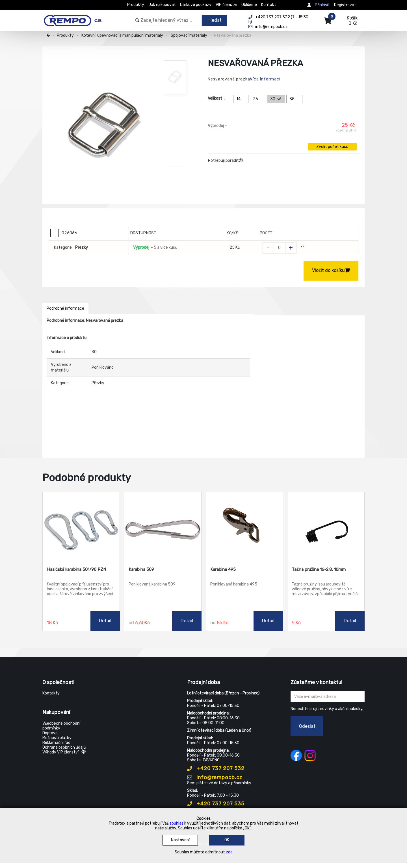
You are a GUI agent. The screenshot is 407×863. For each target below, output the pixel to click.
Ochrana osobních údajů (64, 747)
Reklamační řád (56, 742)
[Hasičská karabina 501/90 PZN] (81, 527)
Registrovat (345, 5)
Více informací (265, 79)
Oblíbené (249, 4)
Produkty (135, 4)
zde (229, 852)
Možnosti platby (57, 737)
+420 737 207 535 (215, 804)
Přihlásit (322, 5)
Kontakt (268, 4)
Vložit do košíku (331, 270)
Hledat (214, 20)
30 (276, 99)
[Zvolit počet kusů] (279, 248)
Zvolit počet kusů (332, 146)
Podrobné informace (65, 308)
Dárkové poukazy (195, 4)
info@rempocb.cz (215, 777)
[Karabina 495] (244, 527)
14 (241, 99)
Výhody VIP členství (64, 752)
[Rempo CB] (76, 17)
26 (259, 99)
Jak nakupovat (162, 4)
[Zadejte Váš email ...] (328, 696)
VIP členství (226, 4)
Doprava (50, 733)
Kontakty (51, 693)
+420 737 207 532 (215, 768)
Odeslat (307, 726)
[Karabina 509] (162, 527)
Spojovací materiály (189, 35)
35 (295, 99)
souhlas (176, 823)
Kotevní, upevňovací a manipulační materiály (122, 35)
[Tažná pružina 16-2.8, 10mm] (325, 527)
